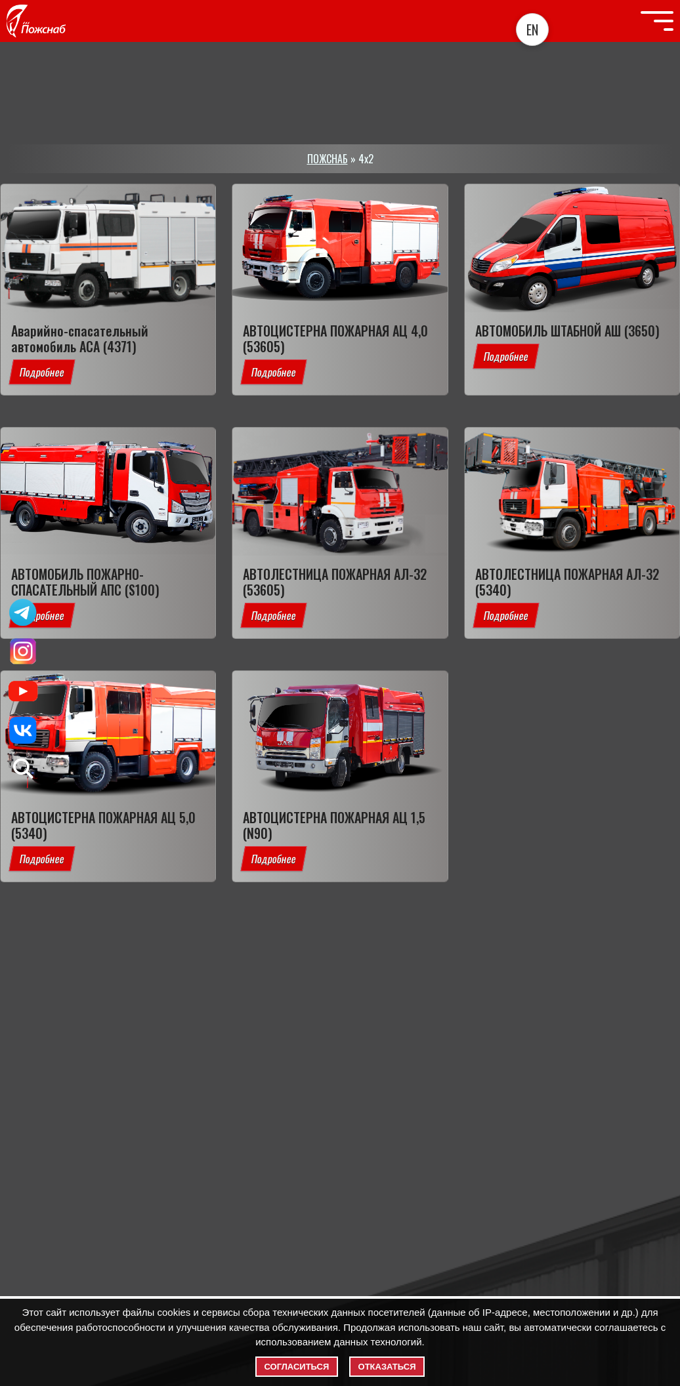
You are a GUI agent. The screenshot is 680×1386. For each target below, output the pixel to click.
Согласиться (297, 1367)
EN (532, 29)
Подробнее (42, 372)
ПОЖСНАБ (327, 159)
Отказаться (387, 1367)
